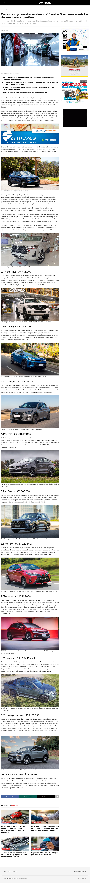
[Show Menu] (4, 2)
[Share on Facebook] (10, 796)
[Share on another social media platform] (57, 796)
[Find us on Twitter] (85, 878)
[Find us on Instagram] (80, 878)
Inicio (5, 871)
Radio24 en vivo (12, 871)
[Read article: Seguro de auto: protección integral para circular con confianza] (45, 843)
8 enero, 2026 (4, 30)
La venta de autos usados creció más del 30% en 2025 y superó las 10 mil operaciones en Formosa (14, 855)
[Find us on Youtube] (83, 878)
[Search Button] (85, 2)
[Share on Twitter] (46, 796)
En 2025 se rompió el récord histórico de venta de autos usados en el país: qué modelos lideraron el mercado (45, 828)
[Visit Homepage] (45, 2)
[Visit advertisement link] (30, 134)
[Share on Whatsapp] (28, 796)
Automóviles (4, 9)
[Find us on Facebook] (78, 878)
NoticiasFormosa (11, 878)
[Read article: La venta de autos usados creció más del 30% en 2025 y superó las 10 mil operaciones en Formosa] (15, 843)
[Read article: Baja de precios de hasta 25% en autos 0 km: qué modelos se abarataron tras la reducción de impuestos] (15, 817)
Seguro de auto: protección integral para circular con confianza (24, 92)
